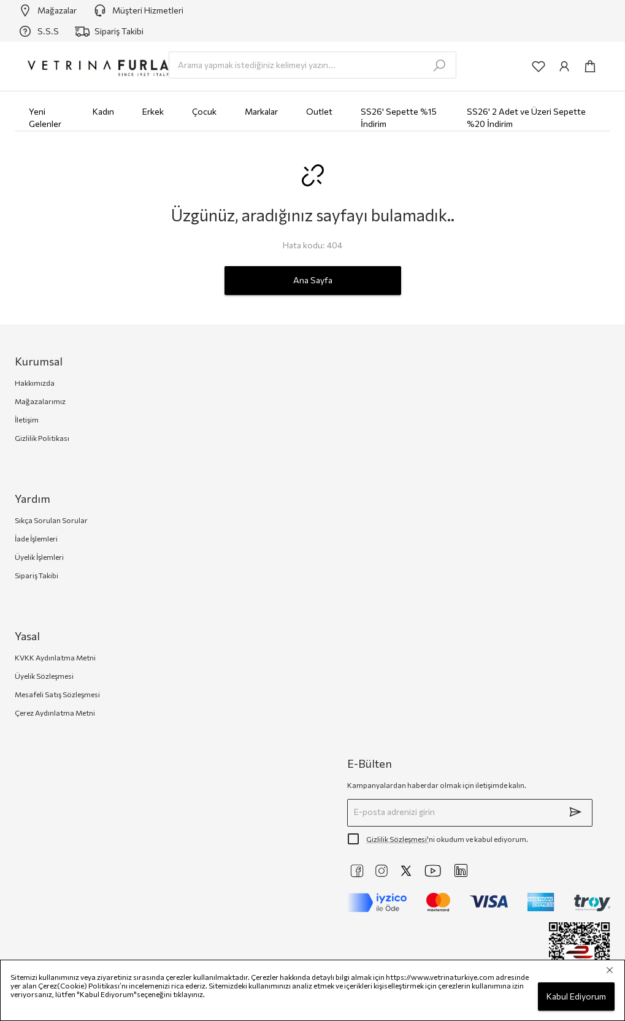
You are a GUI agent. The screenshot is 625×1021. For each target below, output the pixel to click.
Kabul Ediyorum (576, 996)
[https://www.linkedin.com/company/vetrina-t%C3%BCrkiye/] (461, 870)
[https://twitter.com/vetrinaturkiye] (406, 871)
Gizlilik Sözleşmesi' (397, 839)
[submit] (575, 811)
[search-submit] (439, 65)
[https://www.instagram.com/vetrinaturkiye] (381, 871)
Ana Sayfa (312, 280)
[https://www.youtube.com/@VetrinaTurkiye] (433, 870)
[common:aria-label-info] (564, 66)
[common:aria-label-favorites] (538, 66)
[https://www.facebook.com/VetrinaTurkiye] (357, 871)
